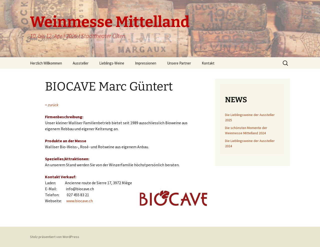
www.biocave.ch (79, 200)
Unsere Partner (179, 63)
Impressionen (145, 63)
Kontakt (208, 63)
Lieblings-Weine (111, 63)
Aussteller (80, 63)
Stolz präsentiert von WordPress (54, 236)
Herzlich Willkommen (46, 63)
